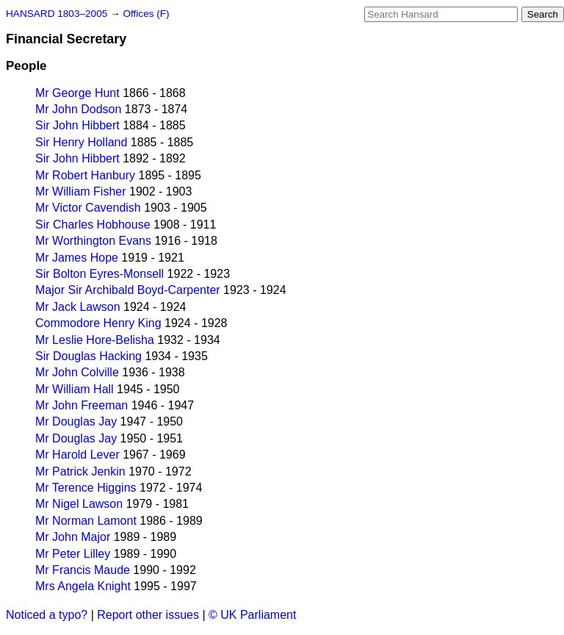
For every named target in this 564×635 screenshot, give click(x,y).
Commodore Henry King (98, 323)
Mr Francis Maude (82, 570)
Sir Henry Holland (81, 142)
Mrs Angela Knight (83, 586)
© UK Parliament (252, 615)
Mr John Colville (77, 372)
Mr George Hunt (77, 93)
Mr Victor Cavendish (88, 207)
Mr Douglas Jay (76, 421)
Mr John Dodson (78, 109)
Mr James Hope (76, 257)
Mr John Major (72, 537)
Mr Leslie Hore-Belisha (94, 340)
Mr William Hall (74, 389)
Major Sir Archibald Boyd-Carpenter (127, 290)
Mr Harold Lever (77, 454)
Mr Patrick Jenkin (80, 471)
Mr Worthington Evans (93, 240)
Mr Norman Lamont (86, 520)
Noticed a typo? (46, 615)
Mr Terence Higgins (86, 487)
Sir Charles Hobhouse (93, 224)
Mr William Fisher (80, 191)
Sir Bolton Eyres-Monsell (99, 274)
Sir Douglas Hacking (88, 356)
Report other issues (148, 615)
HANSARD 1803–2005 (56, 13)
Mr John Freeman (81, 405)
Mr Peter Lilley (72, 554)
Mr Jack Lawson (77, 307)
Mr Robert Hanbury (85, 175)
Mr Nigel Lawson (79, 504)
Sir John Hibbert (77, 125)
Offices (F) (146, 13)
